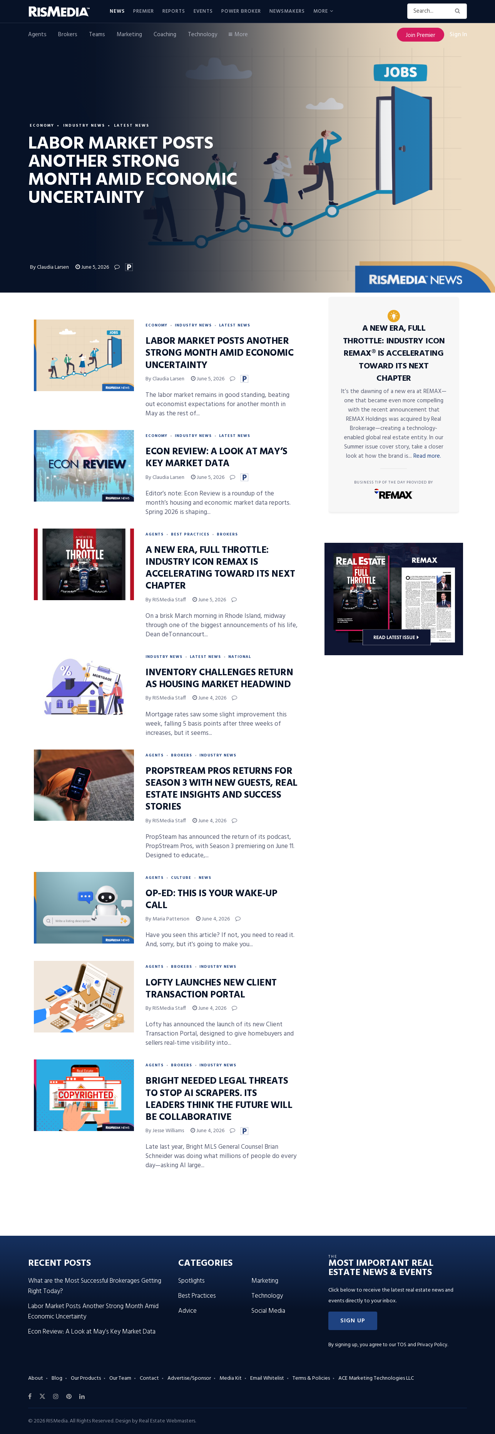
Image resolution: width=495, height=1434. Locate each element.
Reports (173, 11)
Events (203, 11)
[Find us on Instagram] (56, 1396)
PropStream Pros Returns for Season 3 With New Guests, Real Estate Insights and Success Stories (221, 789)
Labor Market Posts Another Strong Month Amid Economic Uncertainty (219, 353)
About (35, 1378)
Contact (149, 1378)
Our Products (86, 1378)
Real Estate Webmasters (167, 1421)
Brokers (67, 34)
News (117, 11)
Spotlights (191, 1281)
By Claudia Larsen (49, 267)
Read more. (427, 456)
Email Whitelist (267, 1378)
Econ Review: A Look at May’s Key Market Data (216, 458)
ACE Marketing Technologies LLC (376, 1378)
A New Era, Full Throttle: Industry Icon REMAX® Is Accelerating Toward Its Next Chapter (394, 353)
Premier (143, 11)
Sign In (458, 34)
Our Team (120, 1378)
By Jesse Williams (164, 1130)
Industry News (84, 125)
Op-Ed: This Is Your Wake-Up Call (211, 900)
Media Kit (230, 1378)
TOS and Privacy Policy (422, 1345)
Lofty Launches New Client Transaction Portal (211, 989)
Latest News (131, 125)
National (239, 657)
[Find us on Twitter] (42, 1396)
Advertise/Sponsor (189, 1378)
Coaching (165, 34)
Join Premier (420, 35)
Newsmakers (287, 11)
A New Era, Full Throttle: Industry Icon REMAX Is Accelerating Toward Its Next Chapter (220, 568)
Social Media (268, 1311)
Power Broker (241, 11)
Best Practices (190, 534)
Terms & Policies (311, 1378)
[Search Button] (459, 11)
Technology (202, 34)
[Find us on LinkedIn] (82, 1396)
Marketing (129, 34)
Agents (37, 34)
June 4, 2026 (209, 698)
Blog (57, 1378)
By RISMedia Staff (165, 600)
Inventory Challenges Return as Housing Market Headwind (219, 679)
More (320, 11)
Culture (181, 878)
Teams (97, 34)
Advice (187, 1311)
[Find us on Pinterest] (69, 1396)
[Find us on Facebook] (30, 1396)
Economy (42, 125)
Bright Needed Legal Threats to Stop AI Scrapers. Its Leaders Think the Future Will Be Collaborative (218, 1099)
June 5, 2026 (92, 267)
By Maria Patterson (167, 919)
